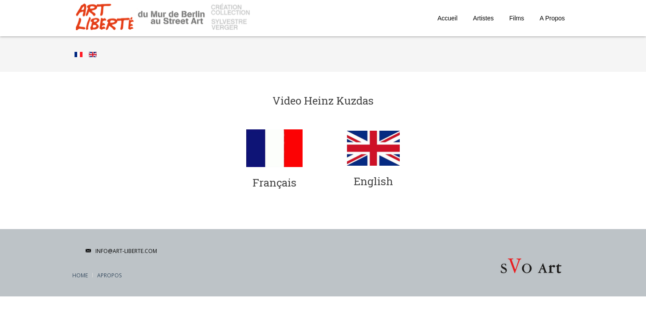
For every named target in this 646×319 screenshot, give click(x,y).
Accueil (447, 18)
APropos (109, 275)
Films (516, 18)
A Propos (552, 18)
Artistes (483, 18)
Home (80, 275)
